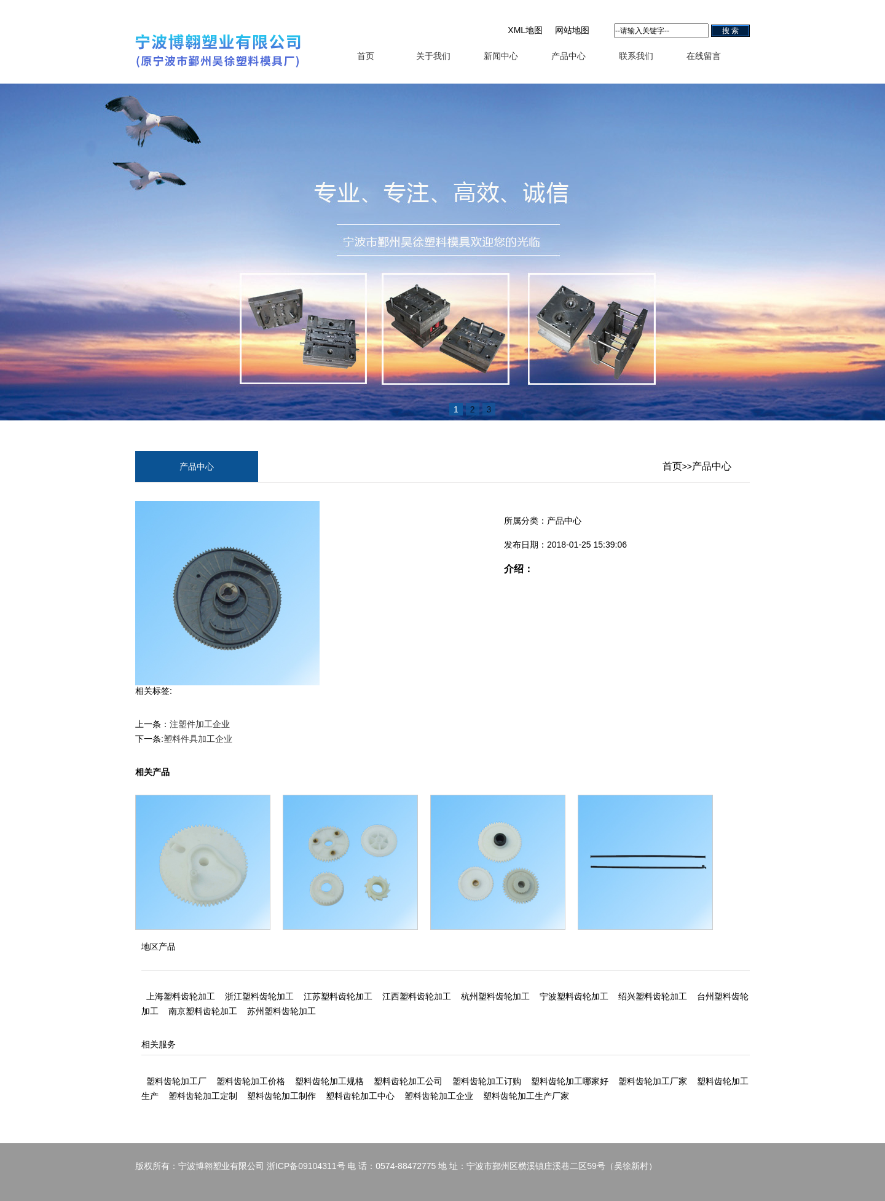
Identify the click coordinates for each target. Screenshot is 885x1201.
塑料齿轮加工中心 (360, 1096)
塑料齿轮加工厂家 (652, 1081)
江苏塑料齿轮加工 (338, 996)
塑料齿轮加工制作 (281, 1096)
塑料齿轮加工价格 (250, 1081)
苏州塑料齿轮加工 (281, 1011)
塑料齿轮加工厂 (176, 1081)
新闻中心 (501, 56)
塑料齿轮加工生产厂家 (526, 1096)
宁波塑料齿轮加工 (574, 996)
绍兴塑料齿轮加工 (652, 996)
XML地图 (525, 30)
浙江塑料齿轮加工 (259, 996)
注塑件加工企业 (200, 724)
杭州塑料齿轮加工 (495, 996)
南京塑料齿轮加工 (202, 1011)
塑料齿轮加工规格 (329, 1081)
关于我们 (433, 56)
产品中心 (568, 56)
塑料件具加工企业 (197, 739)
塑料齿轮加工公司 (408, 1081)
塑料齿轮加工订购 (486, 1081)
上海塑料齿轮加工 (180, 996)
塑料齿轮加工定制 (202, 1096)
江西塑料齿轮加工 (416, 996)
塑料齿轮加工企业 (438, 1096)
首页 (365, 56)
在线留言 (703, 56)
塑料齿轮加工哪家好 (569, 1081)
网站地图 (572, 30)
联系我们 (636, 56)
